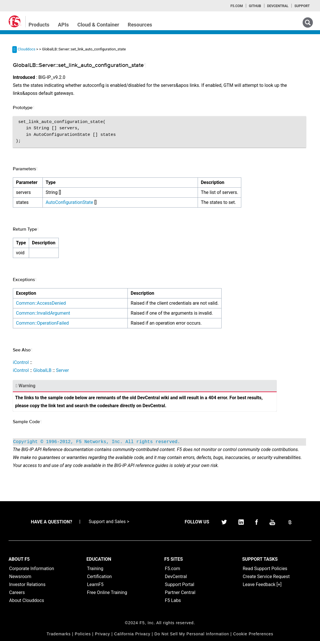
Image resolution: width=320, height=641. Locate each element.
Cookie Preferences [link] (253, 634)
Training (95, 568)
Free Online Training (107, 592)
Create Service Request (266, 576)
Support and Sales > (109, 521)
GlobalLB (42, 370)
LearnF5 (95, 584)
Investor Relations (27, 584)
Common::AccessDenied (41, 303)
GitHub (255, 6)
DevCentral (176, 576)
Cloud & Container (98, 25)
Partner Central (180, 592)
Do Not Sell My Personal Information (192, 634)
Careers (17, 592)
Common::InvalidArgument (43, 313)
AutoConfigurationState (69, 202)
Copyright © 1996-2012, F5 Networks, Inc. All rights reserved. (96, 442)
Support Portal (179, 584)
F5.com (236, 6)
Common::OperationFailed (42, 323)
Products (39, 25)
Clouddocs (26, 49)
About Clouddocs (26, 600)
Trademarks (59, 634)
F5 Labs (173, 600)
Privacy (102, 634)
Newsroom (20, 576)
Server (62, 370)
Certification (99, 576)
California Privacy (132, 634)
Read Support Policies (265, 568)
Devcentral (277, 6)
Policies (83, 634)
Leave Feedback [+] (262, 584)
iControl (21, 362)
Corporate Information (31, 568)
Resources (140, 25)
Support (302, 6)
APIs (63, 25)
